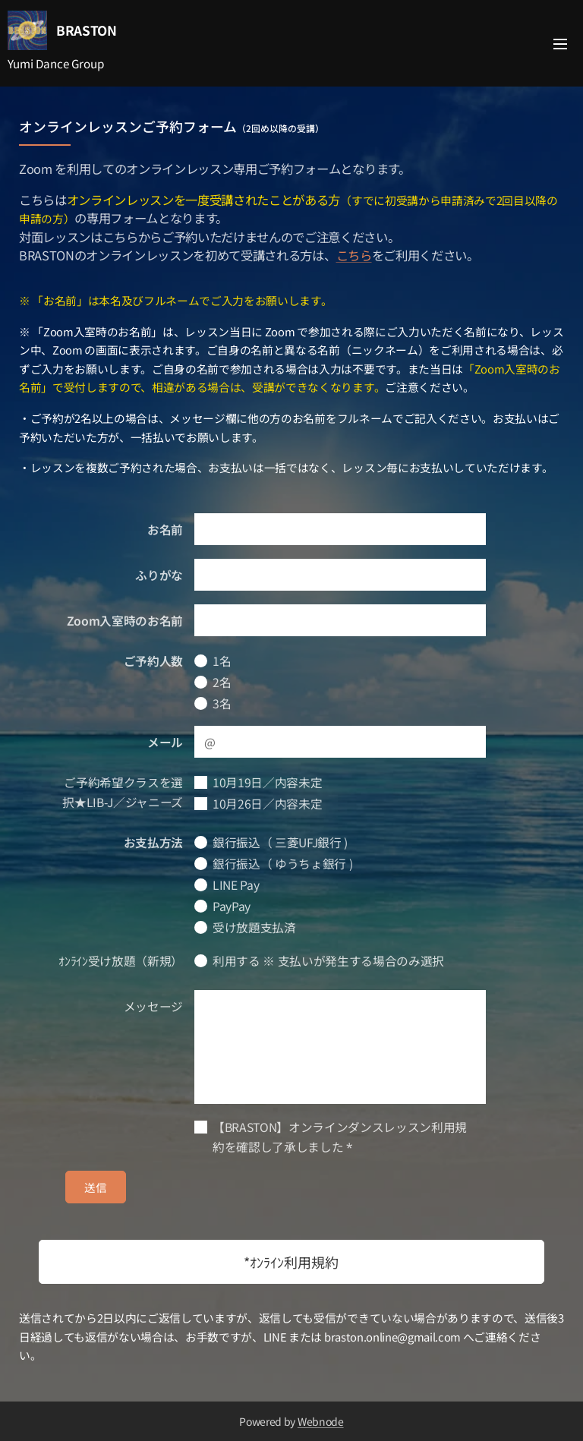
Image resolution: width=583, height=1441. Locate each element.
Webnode (321, 1421)
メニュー (560, 44)
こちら (354, 255)
